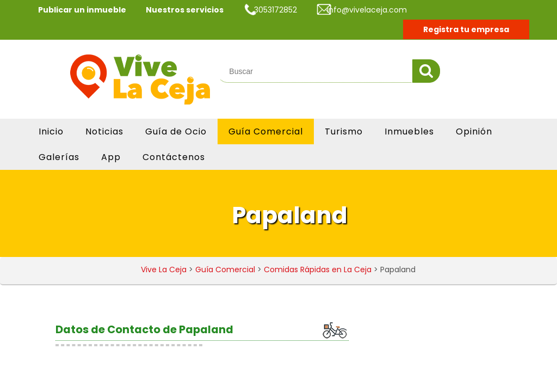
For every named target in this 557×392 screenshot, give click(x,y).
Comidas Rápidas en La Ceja (318, 269)
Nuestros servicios (185, 9)
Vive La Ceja (164, 269)
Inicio (51, 131)
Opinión (474, 131)
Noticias (104, 131)
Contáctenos (174, 157)
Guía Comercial (265, 131)
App (111, 157)
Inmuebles (409, 131)
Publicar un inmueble (82, 9)
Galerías (59, 157)
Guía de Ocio (176, 131)
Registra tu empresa (466, 29)
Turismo (344, 131)
